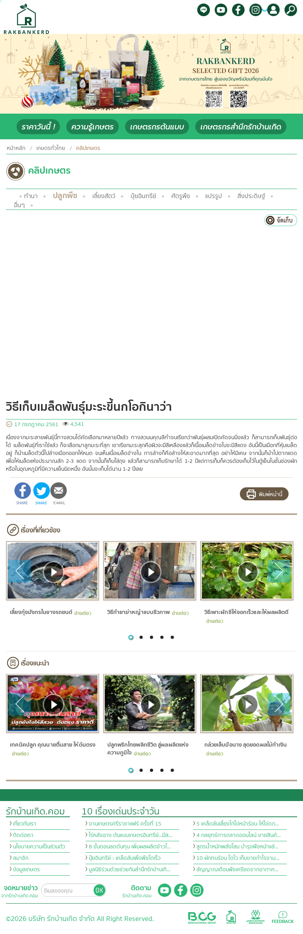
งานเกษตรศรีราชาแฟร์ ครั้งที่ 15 (125, 824)
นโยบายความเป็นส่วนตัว (39, 846)
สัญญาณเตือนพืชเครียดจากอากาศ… (237, 869)
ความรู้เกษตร (92, 127)
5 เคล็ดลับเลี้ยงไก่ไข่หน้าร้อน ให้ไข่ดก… (237, 824)
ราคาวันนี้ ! (38, 127)
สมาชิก (20, 858)
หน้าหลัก (16, 148)
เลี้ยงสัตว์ (103, 196)
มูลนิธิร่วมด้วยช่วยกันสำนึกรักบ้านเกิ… (129, 869)
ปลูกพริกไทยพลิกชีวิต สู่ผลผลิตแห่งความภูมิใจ (148, 749)
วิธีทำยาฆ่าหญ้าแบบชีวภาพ (148, 612)
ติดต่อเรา (23, 835)
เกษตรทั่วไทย (50, 148)
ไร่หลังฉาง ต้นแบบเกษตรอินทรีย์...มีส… (130, 835)
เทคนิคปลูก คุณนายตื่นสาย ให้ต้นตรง (52, 748)
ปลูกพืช (65, 195)
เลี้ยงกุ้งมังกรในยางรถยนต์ (51, 612)
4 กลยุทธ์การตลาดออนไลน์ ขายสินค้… (238, 835)
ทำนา (30, 196)
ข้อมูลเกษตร (26, 869)
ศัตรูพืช (180, 196)
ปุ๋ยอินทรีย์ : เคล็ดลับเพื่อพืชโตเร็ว (125, 858)
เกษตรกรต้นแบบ (157, 127)
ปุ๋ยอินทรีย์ (143, 196)
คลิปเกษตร (88, 148)
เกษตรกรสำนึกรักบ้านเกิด (240, 127)
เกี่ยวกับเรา (24, 824)
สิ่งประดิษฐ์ (251, 196)
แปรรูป (213, 196)
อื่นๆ (19, 205)
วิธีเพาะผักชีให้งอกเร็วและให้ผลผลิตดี (246, 615)
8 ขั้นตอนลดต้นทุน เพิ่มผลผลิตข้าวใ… (130, 846)
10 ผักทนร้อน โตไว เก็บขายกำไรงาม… (237, 858)
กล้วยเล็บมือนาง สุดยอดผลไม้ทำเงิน (245, 748)
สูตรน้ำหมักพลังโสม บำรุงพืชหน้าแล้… (237, 846)
